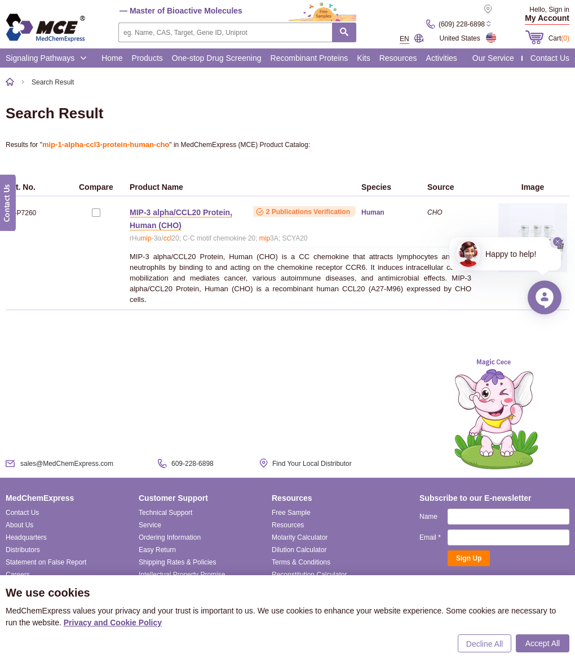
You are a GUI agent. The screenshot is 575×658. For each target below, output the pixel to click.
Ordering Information (170, 537)
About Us (19, 525)
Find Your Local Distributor (312, 464)
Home (111, 58)
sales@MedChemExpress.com (66, 464)
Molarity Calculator (300, 537)
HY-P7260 (21, 213)
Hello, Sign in (549, 10)
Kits (363, 58)
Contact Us (549, 58)
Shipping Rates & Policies (177, 562)
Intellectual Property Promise (182, 575)
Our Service (493, 58)
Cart (559, 38)
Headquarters (26, 537)
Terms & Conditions (301, 562)
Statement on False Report (46, 562)
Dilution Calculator (299, 550)
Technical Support (165, 513)
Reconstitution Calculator (309, 575)
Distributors (23, 550)
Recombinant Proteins (309, 58)
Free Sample (291, 513)
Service (150, 525)
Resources (398, 58)
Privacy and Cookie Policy (113, 622)
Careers (18, 575)
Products (147, 58)
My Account (547, 18)
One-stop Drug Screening (217, 58)
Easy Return (157, 550)
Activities (441, 58)
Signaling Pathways (46, 58)
